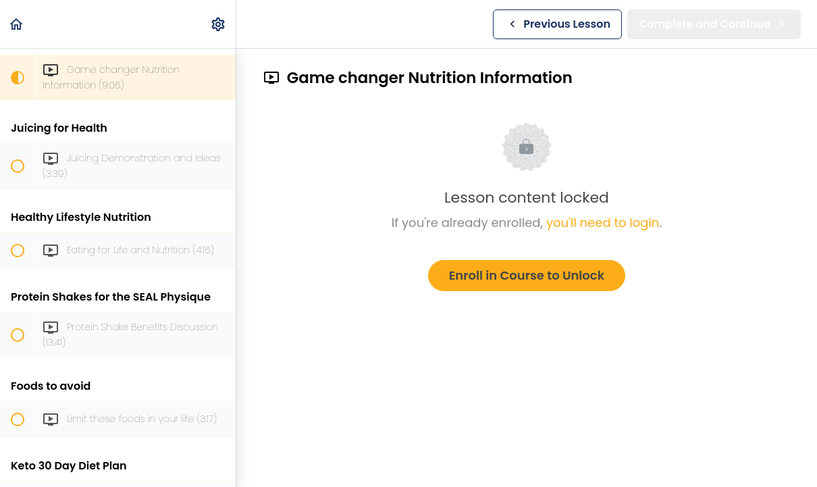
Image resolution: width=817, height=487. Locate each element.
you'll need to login (602, 222)
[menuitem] (219, 24)
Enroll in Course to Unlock (526, 275)
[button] (17, 24)
